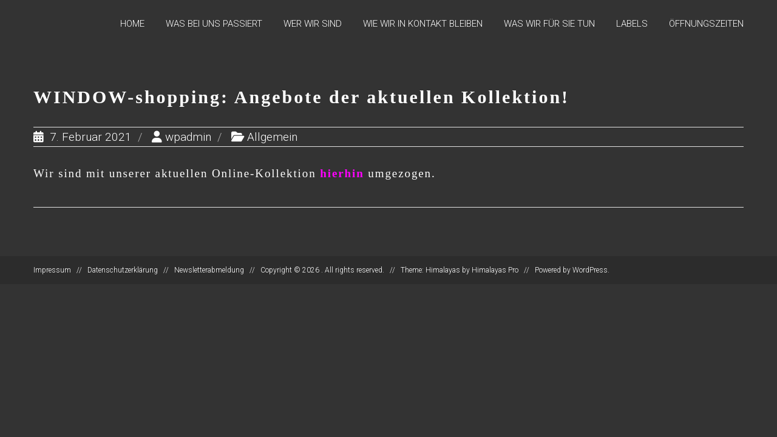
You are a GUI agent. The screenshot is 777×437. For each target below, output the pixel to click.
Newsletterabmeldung (209, 270)
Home (132, 23)
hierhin (342, 173)
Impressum (52, 270)
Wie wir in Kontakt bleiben (423, 23)
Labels (632, 23)
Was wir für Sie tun (549, 23)
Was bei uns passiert (214, 23)
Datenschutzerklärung (122, 270)
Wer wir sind (312, 23)
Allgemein (272, 137)
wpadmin (188, 137)
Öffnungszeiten (706, 23)
